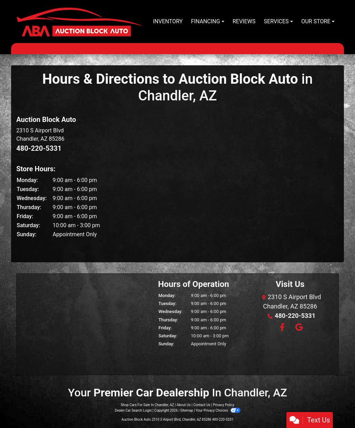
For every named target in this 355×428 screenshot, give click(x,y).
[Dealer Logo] (79, 22)
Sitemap (186, 410)
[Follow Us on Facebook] (281, 327)
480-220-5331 (39, 148)
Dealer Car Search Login (133, 410)
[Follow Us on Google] (298, 327)
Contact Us (201, 405)
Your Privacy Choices (218, 410)
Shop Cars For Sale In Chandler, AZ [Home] (147, 405)
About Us (183, 405)
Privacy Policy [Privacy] (223, 405)
